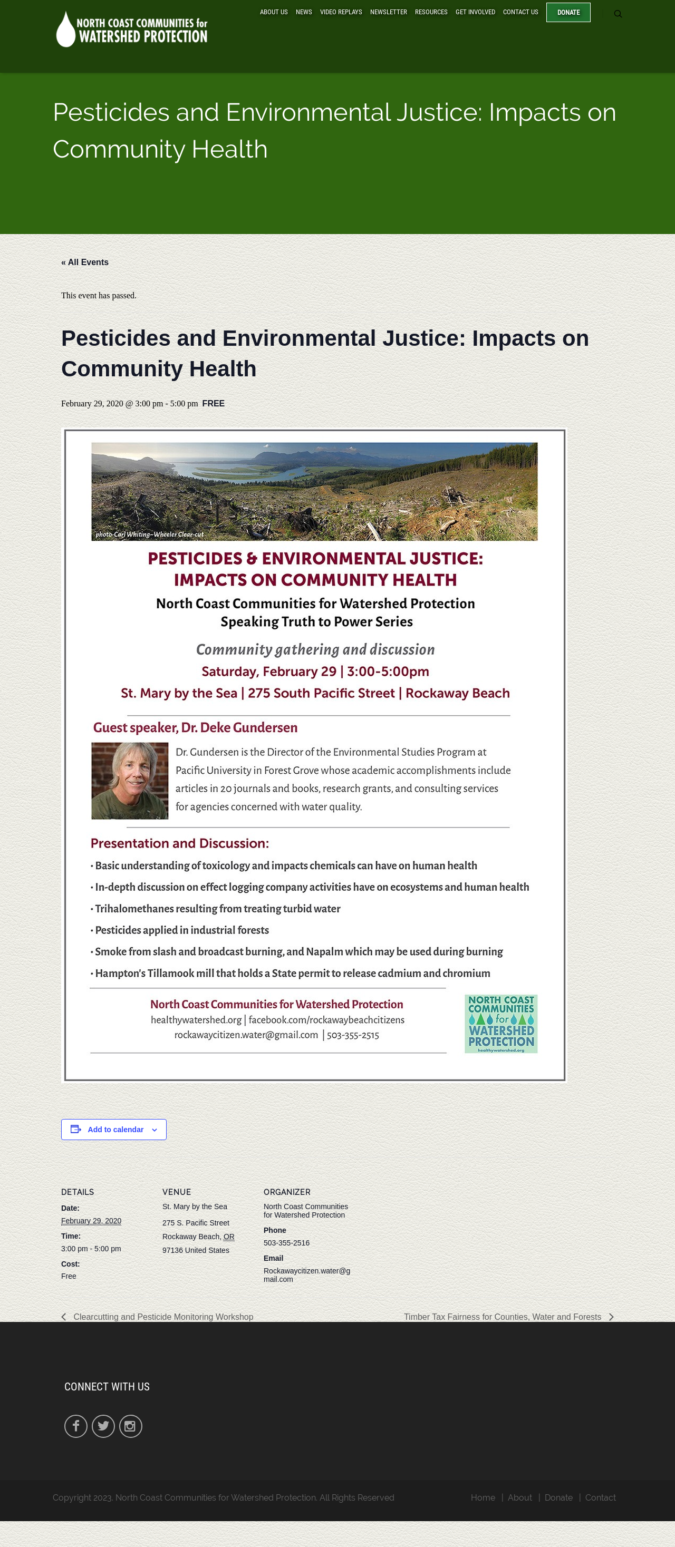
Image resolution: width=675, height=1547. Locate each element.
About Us (274, 12)
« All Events (85, 262)
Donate (568, 12)
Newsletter (388, 12)
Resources (431, 12)
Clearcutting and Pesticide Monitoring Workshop (162, 1316)
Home (483, 1498)
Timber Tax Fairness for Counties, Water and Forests (504, 1316)
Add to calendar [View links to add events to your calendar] (116, 1129)
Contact (600, 1498)
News (304, 12)
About (520, 1498)
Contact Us (520, 12)
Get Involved (475, 12)
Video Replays (341, 12)
